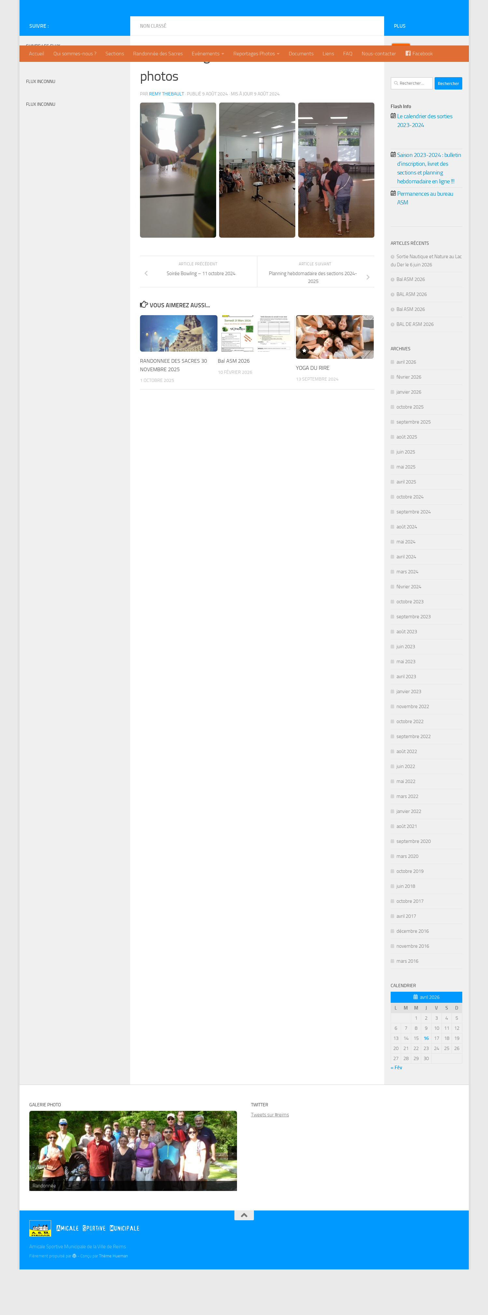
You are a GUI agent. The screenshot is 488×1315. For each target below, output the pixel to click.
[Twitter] (106, 71)
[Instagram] (116, 71)
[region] (133, 1196)
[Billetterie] (96, 71)
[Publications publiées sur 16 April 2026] (426, 1084)
